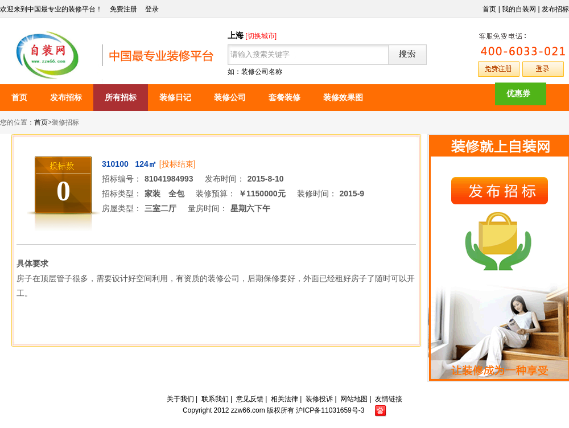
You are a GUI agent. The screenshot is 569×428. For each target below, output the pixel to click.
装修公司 (230, 97)
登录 (152, 9)
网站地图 (354, 399)
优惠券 (518, 93)
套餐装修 (284, 97)
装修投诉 (319, 399)
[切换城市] (261, 36)
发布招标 (555, 9)
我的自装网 (519, 9)
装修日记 (175, 97)
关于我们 (180, 399)
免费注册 (123, 9)
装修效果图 (343, 97)
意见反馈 (249, 399)
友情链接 (388, 399)
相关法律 (284, 399)
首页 (489, 9)
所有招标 (121, 97)
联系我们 (215, 399)
